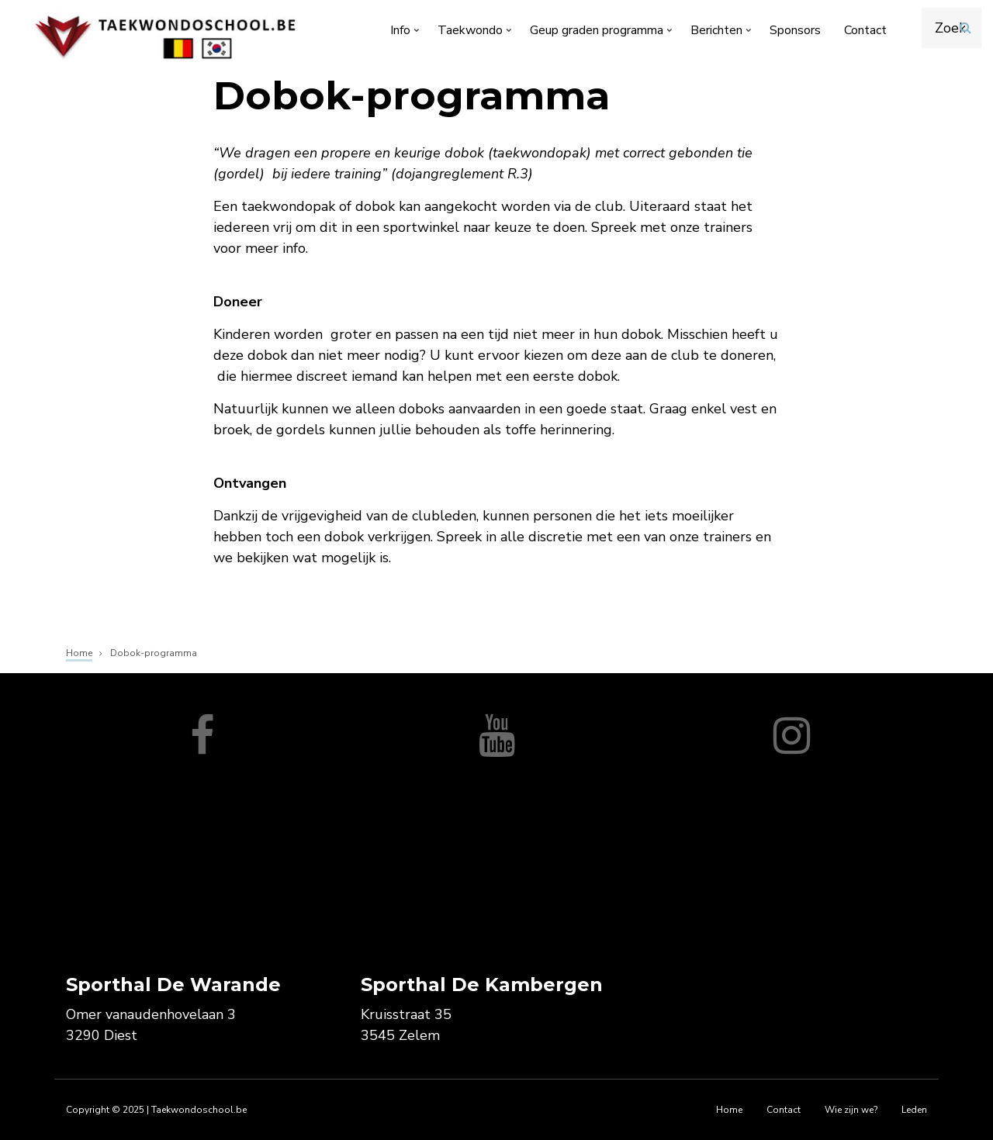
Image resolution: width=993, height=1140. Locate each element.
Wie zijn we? (851, 1110)
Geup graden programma (602, 33)
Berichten (722, 33)
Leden (914, 1110)
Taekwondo (476, 33)
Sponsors (795, 30)
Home (729, 1110)
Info (406, 33)
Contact (865, 30)
